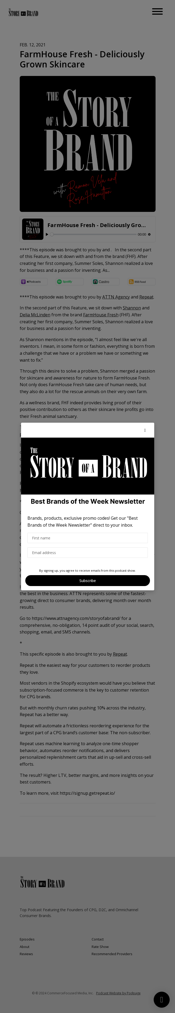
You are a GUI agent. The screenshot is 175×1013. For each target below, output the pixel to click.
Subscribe (87, 580)
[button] (145, 430)
